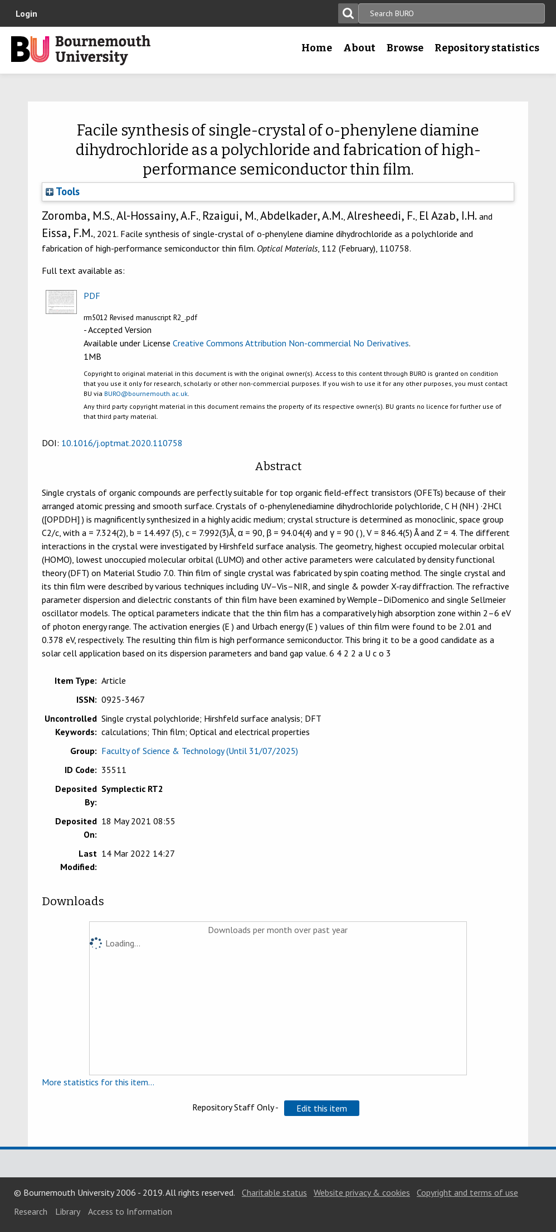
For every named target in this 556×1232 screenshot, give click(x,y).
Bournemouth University (80, 50)
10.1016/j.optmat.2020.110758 (122, 442)
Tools (63, 191)
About (359, 48)
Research (30, 1211)
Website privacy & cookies (362, 1192)
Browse (405, 48)
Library (67, 1211)
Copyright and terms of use (467, 1192)
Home (316, 48)
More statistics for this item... (98, 1082)
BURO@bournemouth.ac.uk (146, 393)
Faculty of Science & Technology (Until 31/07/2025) (199, 750)
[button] (321, 1108)
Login (26, 13)
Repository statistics (487, 48)
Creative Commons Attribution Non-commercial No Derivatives (291, 343)
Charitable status (274, 1192)
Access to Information (130, 1211)
